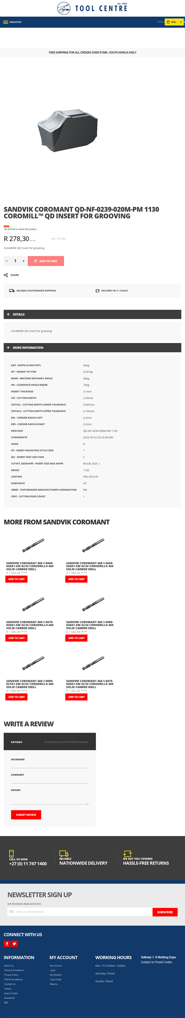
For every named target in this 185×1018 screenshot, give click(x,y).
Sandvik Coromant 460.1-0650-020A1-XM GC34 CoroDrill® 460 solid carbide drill (89, 546)
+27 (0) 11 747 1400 (28, 843)
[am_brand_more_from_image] (33, 525)
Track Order (55, 959)
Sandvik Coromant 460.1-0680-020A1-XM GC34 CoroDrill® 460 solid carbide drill (89, 605)
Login (53, 949)
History (7, 968)
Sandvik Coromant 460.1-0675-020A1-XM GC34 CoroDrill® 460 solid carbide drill (89, 664)
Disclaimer (9, 977)
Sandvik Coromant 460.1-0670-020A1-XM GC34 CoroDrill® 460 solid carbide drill (29, 605)
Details (19, 294)
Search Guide (10, 972)
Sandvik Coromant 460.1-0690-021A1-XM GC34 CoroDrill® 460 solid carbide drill (29, 664)
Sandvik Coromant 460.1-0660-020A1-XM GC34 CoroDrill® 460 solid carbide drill (29, 546)
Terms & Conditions (14, 949)
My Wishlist (55, 954)
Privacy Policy (11, 954)
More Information (28, 327)
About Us (8, 945)
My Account (56, 945)
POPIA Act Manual (13, 959)
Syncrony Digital (40, 1012)
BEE (6, 982)
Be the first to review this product (20, 209)
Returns (54, 963)
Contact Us (9, 963)
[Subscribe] (165, 891)
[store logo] (92, 8)
